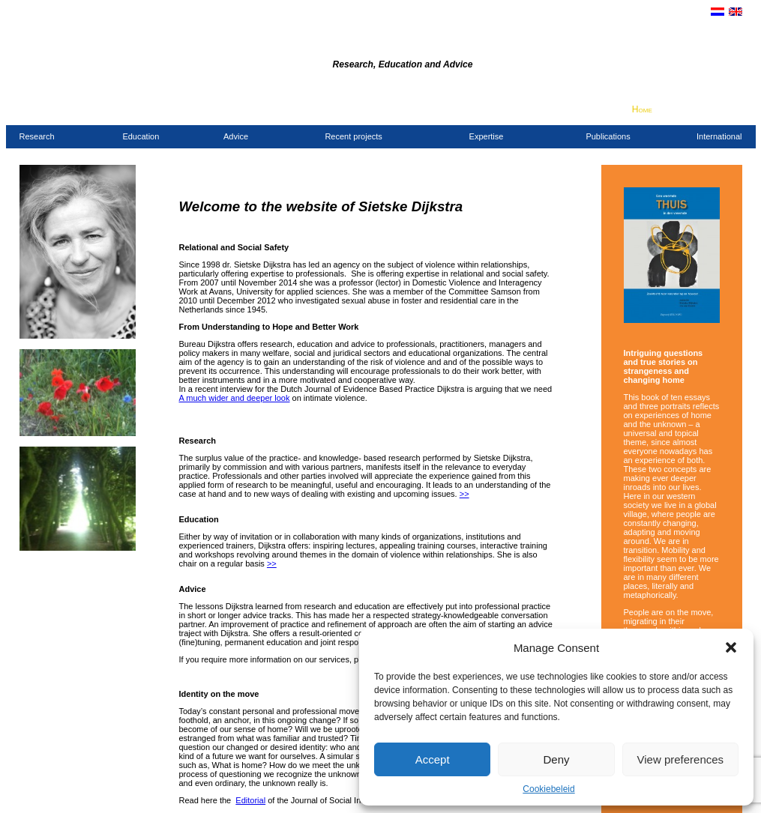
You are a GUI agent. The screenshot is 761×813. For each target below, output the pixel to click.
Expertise (486, 136)
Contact (671, 109)
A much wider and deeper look (234, 397)
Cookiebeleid (548, 789)
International (719, 136)
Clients (705, 109)
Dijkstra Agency (276, 43)
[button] (731, 647)
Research (37, 136)
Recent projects (353, 136)
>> (464, 493)
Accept (432, 759)
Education (140, 136)
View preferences (680, 759)
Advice (235, 136)
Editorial (250, 800)
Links (732, 109)
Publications (608, 136)
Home (642, 109)
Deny (556, 759)
